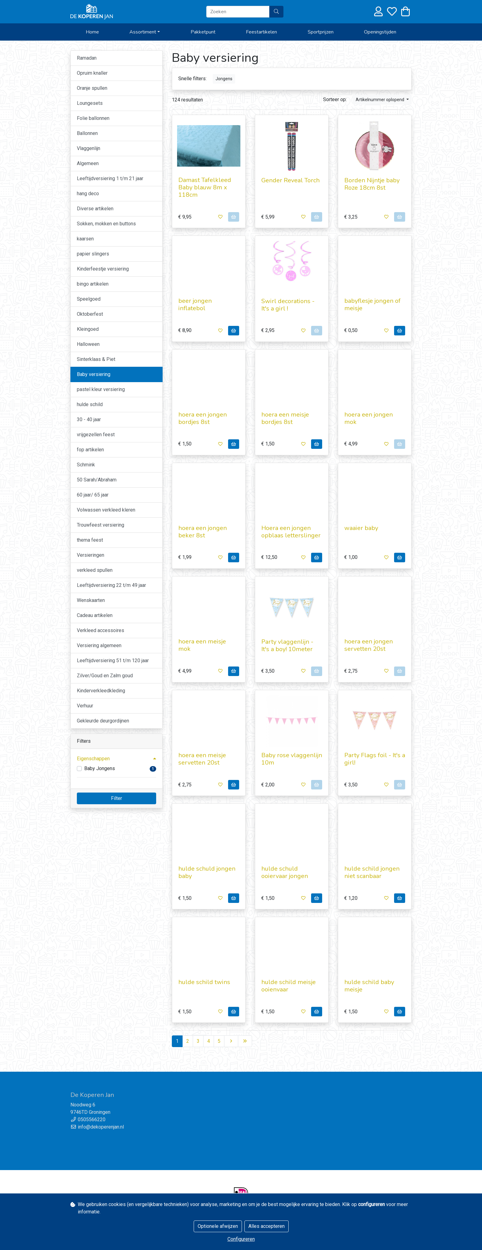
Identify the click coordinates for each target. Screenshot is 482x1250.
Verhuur (85, 706)
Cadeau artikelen (95, 615)
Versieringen (90, 555)
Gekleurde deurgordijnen (103, 721)
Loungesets (90, 103)
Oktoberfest (90, 314)
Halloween (88, 344)
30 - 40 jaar (89, 419)
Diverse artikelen (95, 209)
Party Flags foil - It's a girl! (374, 759)
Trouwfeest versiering (100, 525)
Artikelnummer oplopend (380, 99)
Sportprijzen (321, 32)
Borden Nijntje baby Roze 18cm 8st (372, 184)
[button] (116, 758)
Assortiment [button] (142, 32)
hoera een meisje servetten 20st (202, 759)
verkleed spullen (95, 570)
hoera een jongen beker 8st (202, 532)
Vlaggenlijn (88, 148)
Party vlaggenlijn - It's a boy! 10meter (287, 645)
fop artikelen (90, 450)
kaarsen (85, 239)
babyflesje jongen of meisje (372, 304)
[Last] (245, 1041)
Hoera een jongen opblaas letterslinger (291, 532)
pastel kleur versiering (101, 389)
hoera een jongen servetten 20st (368, 645)
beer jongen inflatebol (195, 304)
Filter (116, 798)
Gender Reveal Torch (290, 180)
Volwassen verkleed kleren (106, 510)
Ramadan (87, 58)
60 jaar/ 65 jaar (93, 495)
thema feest (90, 540)
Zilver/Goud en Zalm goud (105, 675)
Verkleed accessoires (100, 630)
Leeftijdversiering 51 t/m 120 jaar (113, 660)
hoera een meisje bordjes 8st (285, 418)
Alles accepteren (266, 1226)
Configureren (241, 1239)
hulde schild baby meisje (369, 986)
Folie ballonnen (93, 118)
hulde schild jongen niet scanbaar (372, 872)
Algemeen (88, 163)
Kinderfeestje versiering (103, 269)
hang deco (88, 193)
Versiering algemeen (99, 645)
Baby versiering (93, 374)
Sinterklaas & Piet (96, 359)
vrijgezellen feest (96, 434)
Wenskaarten (91, 600)
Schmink (86, 465)
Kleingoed (88, 329)
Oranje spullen (92, 88)
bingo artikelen (93, 284)
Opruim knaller (92, 73)
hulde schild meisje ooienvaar (288, 986)
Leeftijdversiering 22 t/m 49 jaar (111, 585)
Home (92, 32)
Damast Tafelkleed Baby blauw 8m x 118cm (204, 187)
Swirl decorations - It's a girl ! (287, 305)
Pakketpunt (203, 32)
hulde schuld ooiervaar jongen (284, 872)
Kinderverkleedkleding (101, 691)
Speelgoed (89, 299)
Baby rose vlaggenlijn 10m (291, 759)
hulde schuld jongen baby (206, 872)
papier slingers (93, 254)
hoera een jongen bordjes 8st (202, 418)
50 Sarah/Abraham (97, 480)
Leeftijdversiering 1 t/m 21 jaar (110, 178)
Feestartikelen (261, 32)
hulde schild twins (204, 982)
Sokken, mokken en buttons (106, 224)
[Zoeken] (238, 12)
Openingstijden (380, 32)
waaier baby (361, 528)
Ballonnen (87, 133)
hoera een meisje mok (202, 645)
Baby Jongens (99, 768)
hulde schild (90, 404)
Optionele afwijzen (218, 1226)
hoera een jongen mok (368, 418)
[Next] (231, 1041)
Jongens (223, 78)
